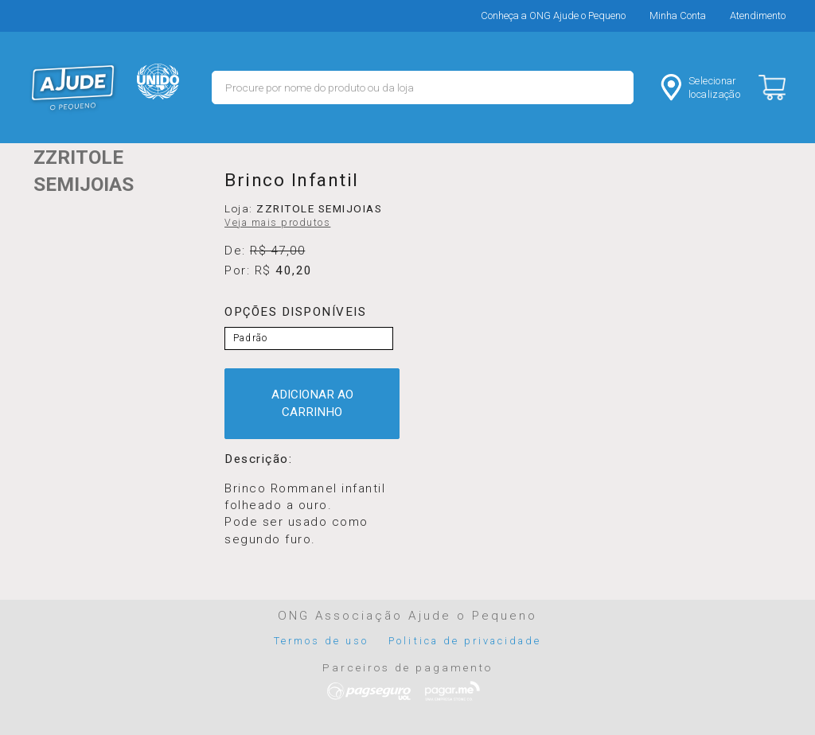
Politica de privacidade (464, 641)
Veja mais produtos (277, 222)
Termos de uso (321, 641)
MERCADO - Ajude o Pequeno (73, 87)
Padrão (250, 338)
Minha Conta (677, 15)
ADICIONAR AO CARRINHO (312, 402)
